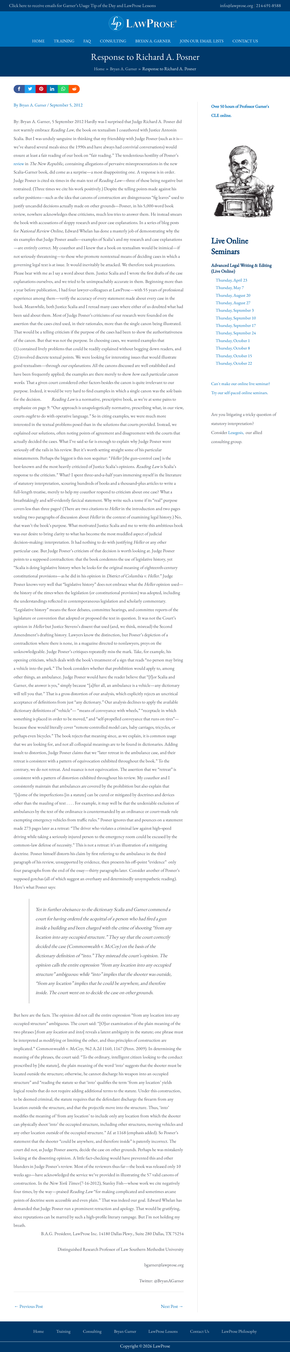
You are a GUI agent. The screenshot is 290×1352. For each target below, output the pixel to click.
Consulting (113, 40)
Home (41, 40)
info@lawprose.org (236, 5)
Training (66, 40)
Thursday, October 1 (234, 340)
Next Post (172, 1306)
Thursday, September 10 (237, 317)
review (19, 163)
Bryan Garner (124, 1330)
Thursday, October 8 (234, 347)
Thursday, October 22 (235, 362)
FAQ (88, 40)
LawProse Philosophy (219, 1330)
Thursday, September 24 (237, 332)
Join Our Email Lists (200, 40)
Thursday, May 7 (230, 287)
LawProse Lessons (156, 1330)
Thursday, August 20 (234, 295)
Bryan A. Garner (152, 40)
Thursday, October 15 (235, 355)
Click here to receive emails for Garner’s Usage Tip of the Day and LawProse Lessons (82, 5)
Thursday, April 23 (232, 280)
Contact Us (242, 40)
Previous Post (28, 1306)
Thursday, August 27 (234, 302)
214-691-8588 (268, 5)
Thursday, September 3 (236, 310)
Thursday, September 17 (237, 325)
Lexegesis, (237, 431)
